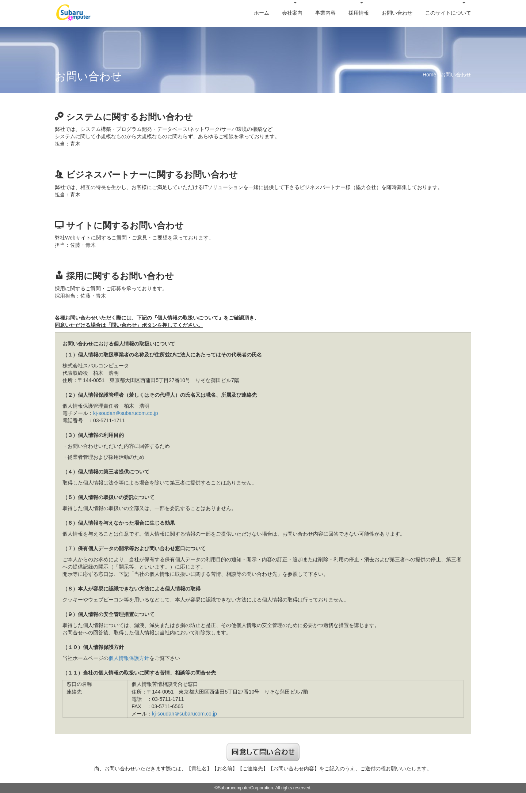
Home (429, 75)
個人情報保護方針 (128, 658)
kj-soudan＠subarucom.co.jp (125, 413)
